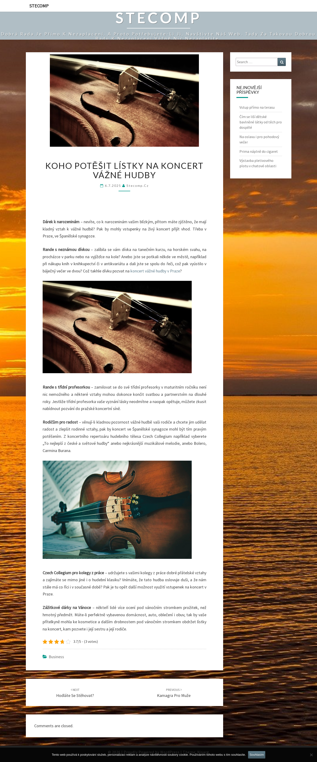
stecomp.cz (137, 186)
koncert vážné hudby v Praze (155, 271)
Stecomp (39, 6)
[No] (311, 754)
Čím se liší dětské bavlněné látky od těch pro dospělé (260, 122)
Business (56, 656)
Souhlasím (256, 754)
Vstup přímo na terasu (257, 107)
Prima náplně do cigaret (258, 151)
